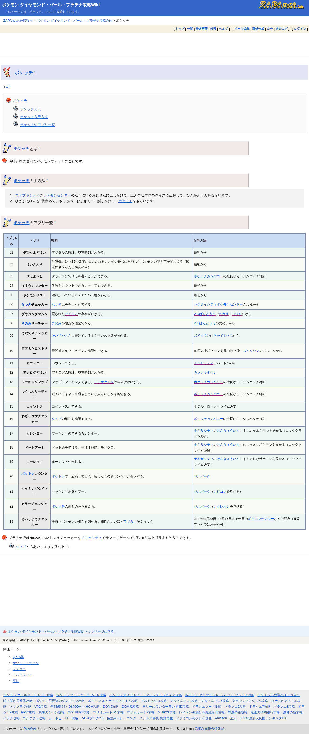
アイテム (71, 314)
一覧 (190, 29)
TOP (7, 87)
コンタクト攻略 (34, 718)
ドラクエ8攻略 (284, 706)
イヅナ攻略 (11, 718)
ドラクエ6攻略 (235, 706)
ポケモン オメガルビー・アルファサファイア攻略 (145, 695)
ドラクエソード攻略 (206, 706)
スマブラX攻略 (20, 706)
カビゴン (220, 491)
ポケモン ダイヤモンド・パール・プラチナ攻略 (219, 695)
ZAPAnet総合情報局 (18, 20)
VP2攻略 (40, 706)
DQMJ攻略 (111, 706)
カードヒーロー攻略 (63, 718)
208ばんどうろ (205, 323)
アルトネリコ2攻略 (184, 701)
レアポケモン (104, 382)
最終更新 (202, 29)
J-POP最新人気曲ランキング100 (263, 718)
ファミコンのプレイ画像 (194, 718)
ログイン (300, 29)
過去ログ (281, 29)
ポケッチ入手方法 (34, 117)
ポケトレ (27, 473)
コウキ (237, 314)
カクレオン (221, 506)
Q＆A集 (18, 657)
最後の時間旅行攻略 (265, 712)
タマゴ (21, 547)
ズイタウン (202, 335)
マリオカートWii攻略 (108, 712)
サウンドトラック (26, 663)
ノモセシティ (91, 538)
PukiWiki (30, 729)
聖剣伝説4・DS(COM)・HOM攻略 (75, 706)
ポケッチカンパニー (208, 276)
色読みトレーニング (121, 718)
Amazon (221, 718)
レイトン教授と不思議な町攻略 (202, 712)
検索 (213, 29)
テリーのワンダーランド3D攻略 (165, 706)
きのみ (26, 323)
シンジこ (19, 669)
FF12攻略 (28, 712)
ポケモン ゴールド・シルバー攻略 (28, 695)
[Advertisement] (154, 45)
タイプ (57, 419)
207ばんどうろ (205, 314)
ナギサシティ (203, 430)
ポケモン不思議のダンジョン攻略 (60, 701)
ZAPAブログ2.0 (92, 718)
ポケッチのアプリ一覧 (37, 125)
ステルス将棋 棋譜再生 (156, 718)
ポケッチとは (30, 109)
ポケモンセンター (57, 195)
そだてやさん (61, 335)
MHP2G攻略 (167, 712)
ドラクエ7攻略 (260, 706)
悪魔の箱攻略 (237, 712)
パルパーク (202, 476)
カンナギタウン (205, 372)
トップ (179, 29)
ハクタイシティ (205, 304)
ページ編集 (242, 29)
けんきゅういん (228, 430)
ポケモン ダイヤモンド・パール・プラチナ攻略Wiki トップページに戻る (61, 631)
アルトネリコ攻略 (154, 701)
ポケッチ (23, 72)
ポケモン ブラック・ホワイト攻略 (81, 695)
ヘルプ (223, 29)
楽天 (233, 718)
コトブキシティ (27, 195)
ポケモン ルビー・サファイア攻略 (113, 701)
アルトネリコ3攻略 (215, 701)
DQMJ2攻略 (130, 706)
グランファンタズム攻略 (250, 701)
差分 (270, 29)
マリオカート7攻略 (141, 712)
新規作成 (258, 29)
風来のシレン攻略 (51, 712)
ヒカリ (224, 314)
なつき (26, 304)
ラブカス (130, 521)
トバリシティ (203, 363)
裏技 (16, 681)
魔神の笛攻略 (293, 712)
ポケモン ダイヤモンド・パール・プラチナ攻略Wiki (51, 5)
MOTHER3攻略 (79, 712)
